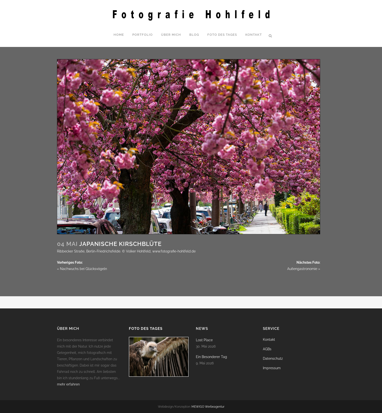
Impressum (272, 368)
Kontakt (269, 339)
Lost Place (204, 340)
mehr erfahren (68, 384)
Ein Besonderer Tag (211, 357)
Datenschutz (273, 358)
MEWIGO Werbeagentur (207, 406)
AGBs (267, 349)
